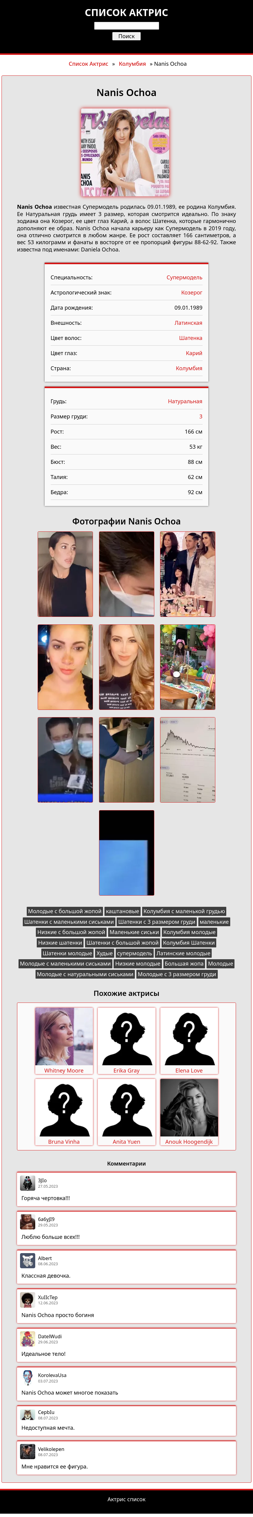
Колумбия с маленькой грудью (184, 911)
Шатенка (191, 337)
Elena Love (189, 1070)
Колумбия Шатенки (189, 942)
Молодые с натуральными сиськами (85, 974)
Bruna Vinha (64, 1141)
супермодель (134, 953)
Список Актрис (88, 63)
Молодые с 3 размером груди (177, 974)
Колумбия (132, 63)
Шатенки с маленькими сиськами (69, 921)
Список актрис (126, 12)
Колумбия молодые (189, 932)
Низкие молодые (137, 963)
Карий (194, 353)
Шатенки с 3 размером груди (156, 921)
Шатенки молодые (67, 953)
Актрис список (126, 1499)
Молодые (220, 963)
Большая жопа (184, 963)
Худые (105, 953)
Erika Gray (127, 1070)
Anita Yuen (126, 1141)
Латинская (188, 322)
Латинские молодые (183, 953)
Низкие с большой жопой (71, 932)
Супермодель (184, 277)
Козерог (192, 292)
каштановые (122, 911)
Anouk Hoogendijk (189, 1141)
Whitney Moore (64, 1070)
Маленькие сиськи (134, 932)
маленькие (214, 921)
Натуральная (185, 401)
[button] (65, 574)
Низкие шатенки (60, 942)
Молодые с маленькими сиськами (65, 963)
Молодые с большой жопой (64, 911)
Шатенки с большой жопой (123, 942)
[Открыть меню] (126, 46)
